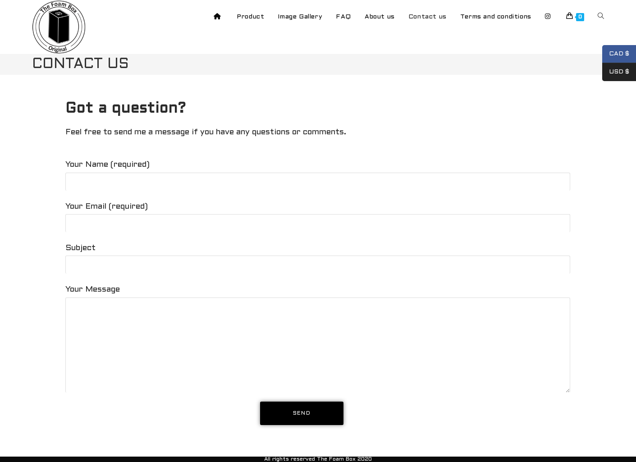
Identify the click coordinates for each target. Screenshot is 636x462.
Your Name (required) (317, 173)
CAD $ (615, 54)
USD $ (615, 72)
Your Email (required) (317, 215)
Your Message (317, 317)
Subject (317, 256)
